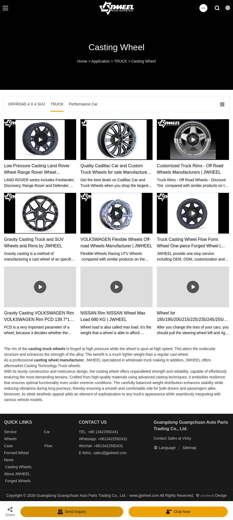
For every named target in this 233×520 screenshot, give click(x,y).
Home (82, 61)
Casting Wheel (143, 61)
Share (10, 511)
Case (8, 446)
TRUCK (120, 61)
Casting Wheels (18, 467)
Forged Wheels (18, 481)
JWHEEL (22, 474)
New (8, 460)
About (9, 474)
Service (10, 432)
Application (100, 61)
